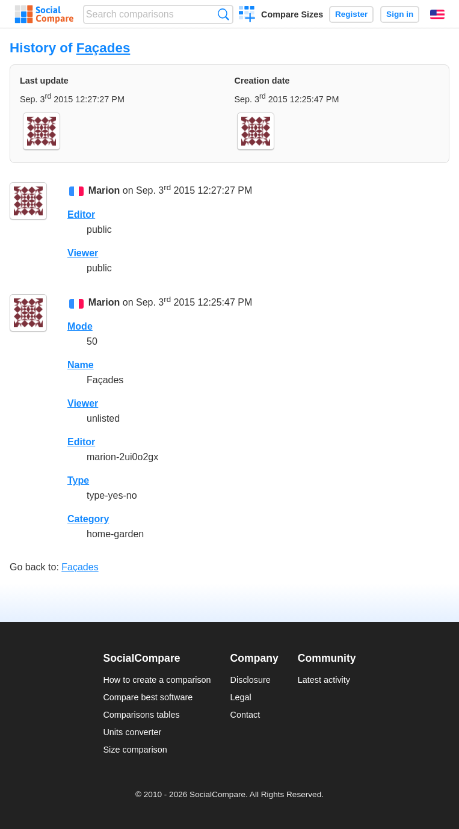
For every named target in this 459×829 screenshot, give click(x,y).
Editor (81, 214)
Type (78, 480)
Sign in (399, 14)
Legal (240, 697)
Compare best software (148, 697)
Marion (104, 191)
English (437, 14)
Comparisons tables (141, 715)
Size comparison (135, 749)
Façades (103, 47)
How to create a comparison (157, 680)
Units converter (132, 732)
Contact (245, 715)
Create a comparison (247, 15)
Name (80, 365)
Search (223, 14)
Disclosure (250, 680)
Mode (80, 326)
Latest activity (324, 680)
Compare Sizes (292, 14)
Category (88, 519)
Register (351, 14)
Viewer (82, 253)
